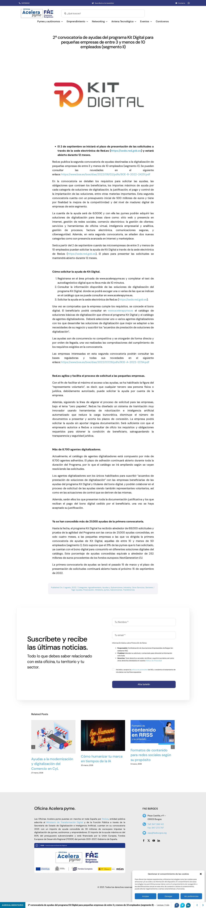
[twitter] (149, 840)
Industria (127, 587)
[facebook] (144, 840)
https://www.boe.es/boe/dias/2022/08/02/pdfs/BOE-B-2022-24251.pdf (105, 174)
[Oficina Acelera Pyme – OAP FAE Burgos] (37, 9)
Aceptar (145, 896)
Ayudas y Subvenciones (112, 587)
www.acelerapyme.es (119, 310)
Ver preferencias (191, 896)
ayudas (79, 590)
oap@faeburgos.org (157, 832)
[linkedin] (159, 840)
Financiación (88, 590)
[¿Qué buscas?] (103, 13)
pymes (106, 590)
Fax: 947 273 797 (156, 827)
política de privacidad (139, 670)
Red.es (105, 819)
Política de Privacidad (154, 661)
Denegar (168, 896)
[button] (200, 874)
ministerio (99, 590)
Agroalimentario (94, 587)
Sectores (149, 587)
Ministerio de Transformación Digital (64, 822)
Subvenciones (116, 590)
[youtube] (154, 840)
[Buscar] (65, 13)
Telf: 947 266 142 (156, 824)
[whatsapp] (189, 3)
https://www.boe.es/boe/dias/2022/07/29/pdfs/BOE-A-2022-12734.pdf (106, 362)
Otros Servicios (138, 587)
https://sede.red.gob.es (126, 150)
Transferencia (129, 590)
